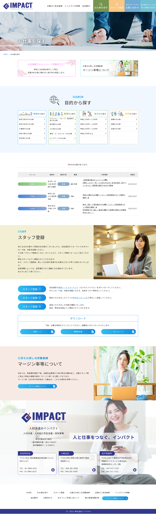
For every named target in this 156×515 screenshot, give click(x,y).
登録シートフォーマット (68, 287)
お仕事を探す (42, 493)
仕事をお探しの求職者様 (80, 493)
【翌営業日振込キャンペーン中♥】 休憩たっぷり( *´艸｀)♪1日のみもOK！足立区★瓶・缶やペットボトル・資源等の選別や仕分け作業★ (104, 182)
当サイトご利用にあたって (69, 499)
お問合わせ (47, 499)
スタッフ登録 (58, 493)
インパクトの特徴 (122, 493)
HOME (5, 54)
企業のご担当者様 (102, 493)
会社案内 (34, 499)
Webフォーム (80, 297)
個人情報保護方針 (92, 499)
